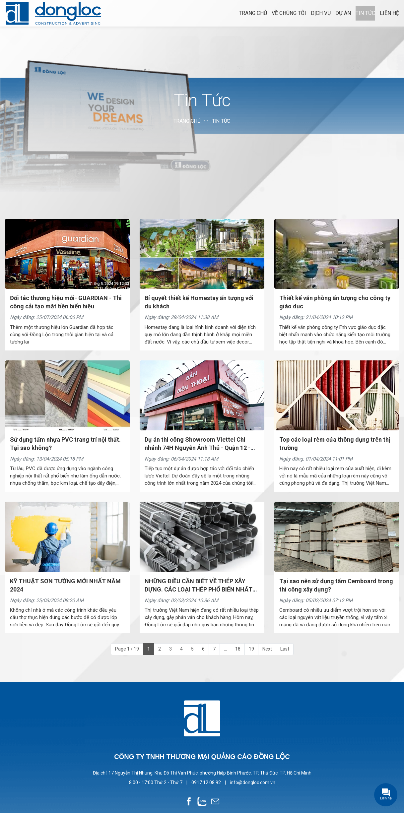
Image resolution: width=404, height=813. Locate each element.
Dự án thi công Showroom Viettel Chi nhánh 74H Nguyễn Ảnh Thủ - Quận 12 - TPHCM (197, 448)
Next (267, 649)
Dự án (343, 13)
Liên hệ (389, 13)
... (225, 649)
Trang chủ (253, 13)
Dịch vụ (321, 13)
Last (284, 649)
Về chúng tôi (289, 13)
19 (251, 649)
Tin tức (365, 13)
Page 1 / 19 (127, 649)
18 (237, 649)
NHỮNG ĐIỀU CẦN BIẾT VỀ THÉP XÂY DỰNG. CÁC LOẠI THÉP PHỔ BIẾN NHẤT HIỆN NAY (198, 589)
